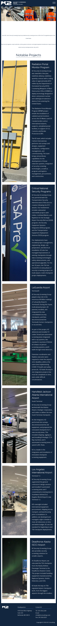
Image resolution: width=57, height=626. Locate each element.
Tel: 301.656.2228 (41, 611)
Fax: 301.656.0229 (41, 617)
